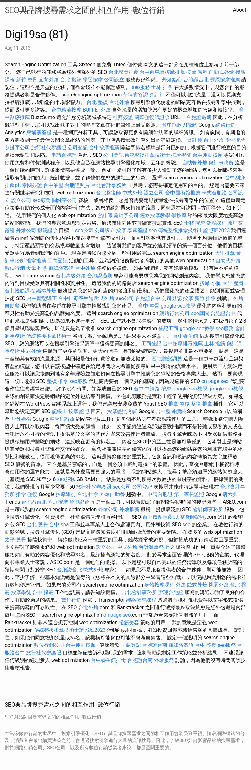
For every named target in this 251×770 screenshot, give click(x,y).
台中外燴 (214, 140)
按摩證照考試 (122, 411)
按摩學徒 (181, 155)
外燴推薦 (129, 509)
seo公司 (84, 230)
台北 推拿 (87, 494)
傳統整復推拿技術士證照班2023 (194, 230)
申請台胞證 (63, 155)
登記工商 (168, 328)
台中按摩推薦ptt (160, 517)
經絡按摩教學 (155, 215)
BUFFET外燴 (97, 110)
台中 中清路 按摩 (152, 389)
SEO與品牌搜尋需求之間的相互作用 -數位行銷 (84, 10)
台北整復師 (108, 193)
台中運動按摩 (207, 155)
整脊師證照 (62, 419)
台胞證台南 (81, 502)
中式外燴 (132, 193)
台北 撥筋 (70, 80)
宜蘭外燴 (49, 80)
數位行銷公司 (49, 645)
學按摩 (179, 215)
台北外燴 (119, 102)
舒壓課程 (216, 223)
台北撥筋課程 (20, 291)
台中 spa (59, 524)
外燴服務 (164, 660)
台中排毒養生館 (75, 298)
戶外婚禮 (21, 419)
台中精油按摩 (66, 110)
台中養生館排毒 (108, 660)
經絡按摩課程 (141, 600)
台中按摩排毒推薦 (183, 344)
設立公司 (154, 193)
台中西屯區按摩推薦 (162, 72)
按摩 (121, 230)
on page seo (215, 381)
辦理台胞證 (170, 592)
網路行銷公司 (174, 313)
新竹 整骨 (26, 80)
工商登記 (57, 261)
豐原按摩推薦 (225, 80)
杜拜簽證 (123, 117)
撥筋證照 (47, 230)
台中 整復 (205, 645)
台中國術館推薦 (182, 193)
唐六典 (230, 494)
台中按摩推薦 (104, 147)
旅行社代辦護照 (48, 147)
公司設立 (114, 80)
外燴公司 (26, 230)
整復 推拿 (57, 381)
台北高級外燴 (71, 276)
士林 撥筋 (215, 344)
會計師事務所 (208, 509)
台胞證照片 (77, 185)
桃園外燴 (219, 585)
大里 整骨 (233, 283)
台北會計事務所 (108, 185)
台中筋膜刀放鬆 (179, 125)
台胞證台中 (147, 298)
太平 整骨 (15, 540)
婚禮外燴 (46, 291)
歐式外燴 (104, 298)
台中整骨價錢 (171, 411)
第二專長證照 (189, 494)
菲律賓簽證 (135, 95)
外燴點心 (172, 80)
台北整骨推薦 (124, 72)
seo (153, 230)
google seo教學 (178, 306)
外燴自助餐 (112, 494)
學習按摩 (93, 80)
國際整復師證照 (152, 117)
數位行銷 (15, 268)
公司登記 (78, 147)
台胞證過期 (198, 117)
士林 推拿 (162, 87)
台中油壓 (53, 185)
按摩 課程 (197, 72)
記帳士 (59, 411)
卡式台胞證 (214, 193)
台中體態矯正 (42, 298)
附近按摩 (58, 502)
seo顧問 (41, 200)
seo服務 (141, 87)
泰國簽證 (32, 185)
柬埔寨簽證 (39, 132)
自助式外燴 (221, 72)
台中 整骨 (148, 306)
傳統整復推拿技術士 (147, 155)
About (239, 10)
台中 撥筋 (43, 592)
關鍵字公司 (17, 147)
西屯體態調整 (167, 359)
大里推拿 (225, 253)
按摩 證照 (79, 411)
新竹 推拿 (205, 298)
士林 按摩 (194, 223)
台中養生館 (185, 336)
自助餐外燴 (194, 163)
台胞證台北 (196, 80)
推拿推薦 (36, 261)
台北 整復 (97, 102)
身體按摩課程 (159, 585)
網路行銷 (225, 125)
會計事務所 (221, 163)
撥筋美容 (129, 622)
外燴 (181, 585)
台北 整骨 (37, 524)
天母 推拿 (36, 268)
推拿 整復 (179, 404)
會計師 (157, 95)
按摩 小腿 (210, 283)
